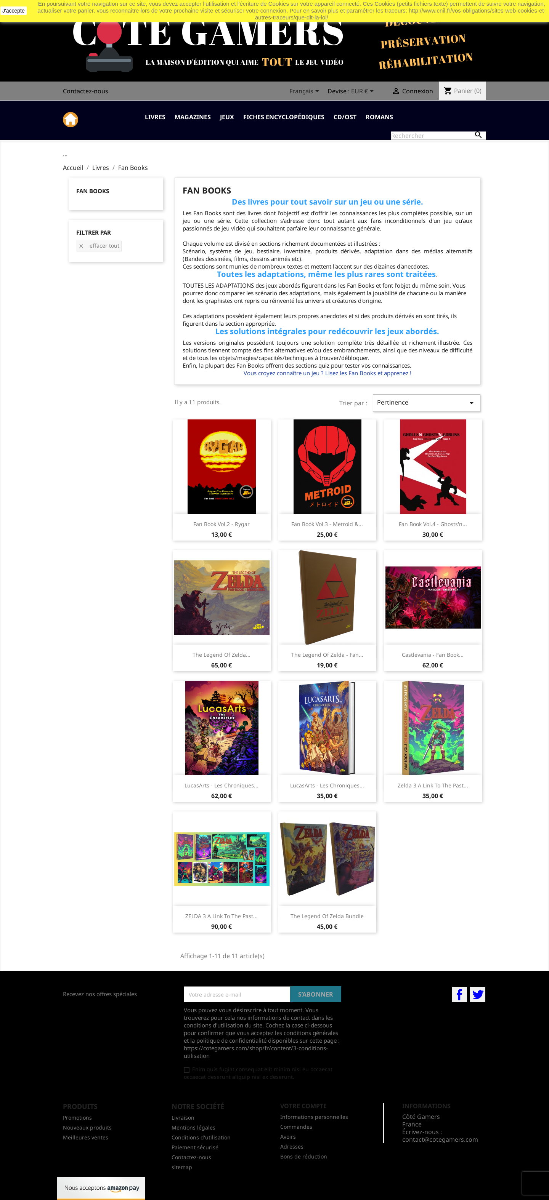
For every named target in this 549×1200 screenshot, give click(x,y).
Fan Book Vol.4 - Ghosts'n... (433, 524)
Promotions (77, 1117)
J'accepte (13, 11)
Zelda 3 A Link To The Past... (433, 785)
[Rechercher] (438, 135)
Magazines (193, 117)
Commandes (296, 1126)
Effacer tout (98, 245)
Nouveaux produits (87, 1127)
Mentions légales (193, 1127)
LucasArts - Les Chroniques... (221, 785)
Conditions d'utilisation (201, 1137)
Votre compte (303, 1106)
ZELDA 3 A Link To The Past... (221, 916)
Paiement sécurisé (195, 1147)
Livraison (183, 1117)
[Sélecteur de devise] (363, 91)
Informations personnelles (314, 1116)
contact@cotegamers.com (440, 1139)
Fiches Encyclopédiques (283, 117)
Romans (379, 117)
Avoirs (288, 1136)
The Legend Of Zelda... (221, 654)
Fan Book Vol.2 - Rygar (221, 524)
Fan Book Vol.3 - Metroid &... (327, 524)
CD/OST (345, 117)
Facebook (459, 994)
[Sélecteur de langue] (305, 91)
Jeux (227, 117)
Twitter (477, 994)
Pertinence (426, 403)
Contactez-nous (85, 91)
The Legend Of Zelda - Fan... (327, 654)
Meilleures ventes (85, 1137)
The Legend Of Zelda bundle (327, 916)
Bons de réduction (303, 1156)
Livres (155, 117)
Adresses (291, 1146)
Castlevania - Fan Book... (433, 654)
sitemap (182, 1167)
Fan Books (92, 191)
